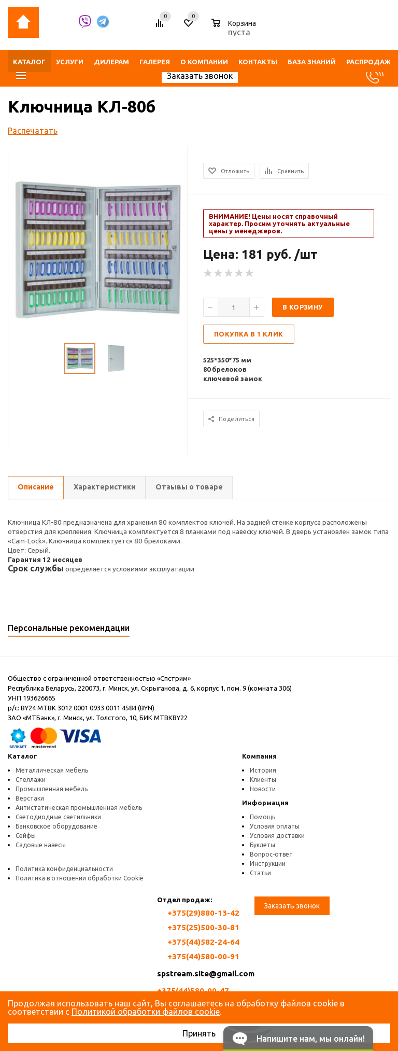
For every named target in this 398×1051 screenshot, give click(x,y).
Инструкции (268, 863)
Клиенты (263, 779)
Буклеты (262, 845)
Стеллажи (31, 779)
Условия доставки (277, 835)
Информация (265, 802)
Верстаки (30, 798)
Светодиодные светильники (58, 817)
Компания (259, 756)
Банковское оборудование (56, 826)
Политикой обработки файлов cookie (146, 1011)
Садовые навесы (41, 845)
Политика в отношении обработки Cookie (80, 878)
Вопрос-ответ (271, 854)
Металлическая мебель (52, 770)
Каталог (22, 756)
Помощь (262, 817)
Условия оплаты (275, 826)
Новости (263, 789)
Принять (199, 1033)
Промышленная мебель (52, 789)
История (263, 770)
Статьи (260, 873)
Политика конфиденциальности (64, 868)
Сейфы (26, 835)
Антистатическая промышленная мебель (79, 807)
